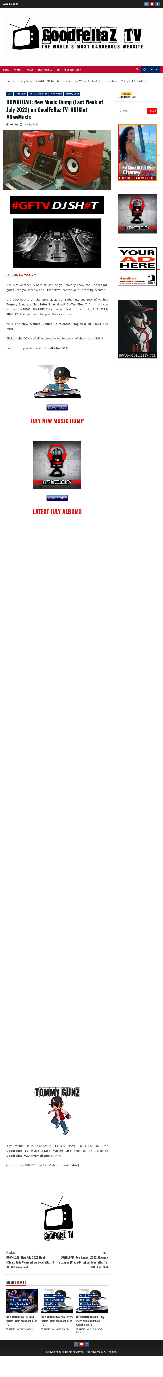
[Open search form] (137, 69)
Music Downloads (38, 93)
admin (14, 124)
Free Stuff (20, 93)
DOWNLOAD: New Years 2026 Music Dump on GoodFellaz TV (57, 1321)
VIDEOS (30, 69)
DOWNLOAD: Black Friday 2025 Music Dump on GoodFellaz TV (90, 1321)
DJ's (10, 93)
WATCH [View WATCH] (149, 69)
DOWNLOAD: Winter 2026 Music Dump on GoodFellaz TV (21, 1321)
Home (6, 69)
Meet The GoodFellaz (68, 69)
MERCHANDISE (45, 69)
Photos (18, 69)
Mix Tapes (85, 1299)
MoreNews (93, 1352)
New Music (56, 93)
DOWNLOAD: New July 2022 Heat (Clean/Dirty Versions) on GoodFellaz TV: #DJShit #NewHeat (31, 1259)
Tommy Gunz (72, 93)
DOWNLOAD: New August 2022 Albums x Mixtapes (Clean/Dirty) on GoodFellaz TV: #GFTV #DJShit (82, 1259)
